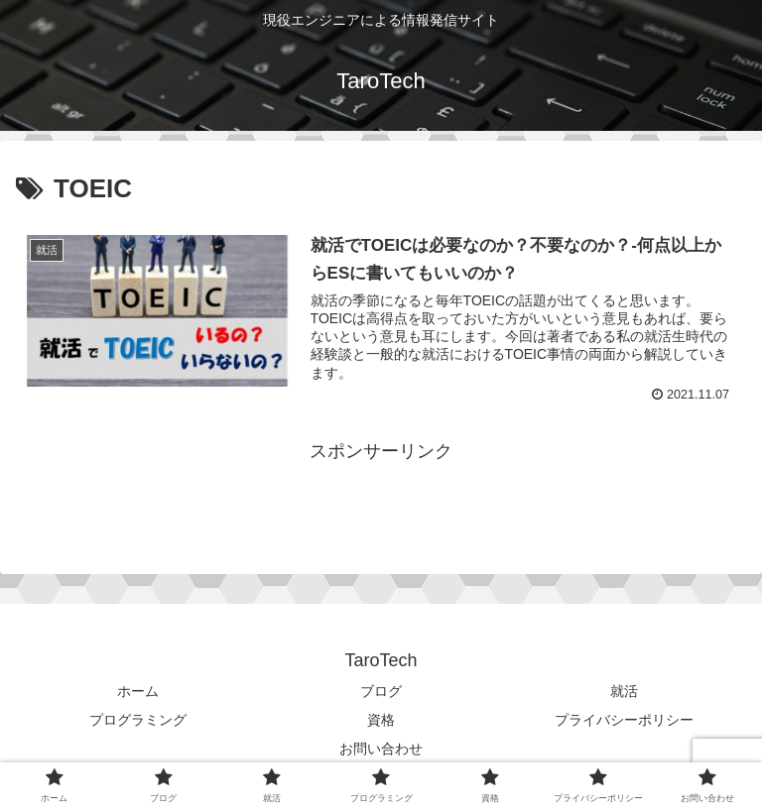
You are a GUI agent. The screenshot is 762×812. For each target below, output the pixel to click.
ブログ (381, 691)
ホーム (138, 691)
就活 (624, 691)
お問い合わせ (381, 748)
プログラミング (138, 720)
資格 (381, 720)
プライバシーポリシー (624, 720)
